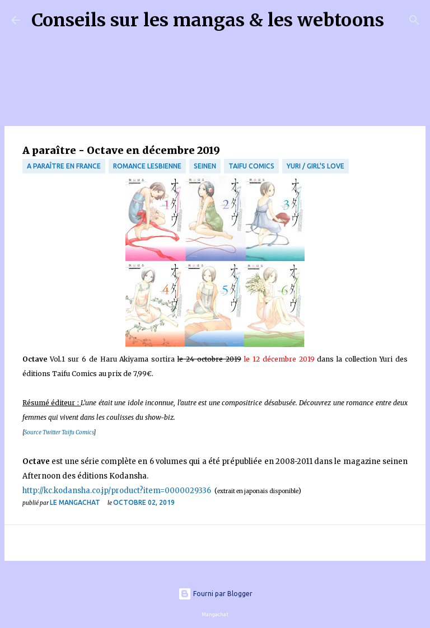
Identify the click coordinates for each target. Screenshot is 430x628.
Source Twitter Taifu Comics (59, 432)
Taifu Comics (251, 166)
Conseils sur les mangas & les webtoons (207, 20)
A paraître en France (64, 166)
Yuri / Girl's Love (315, 166)
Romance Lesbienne (147, 166)
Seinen (205, 166)
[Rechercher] (399, 20)
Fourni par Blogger (215, 593)
